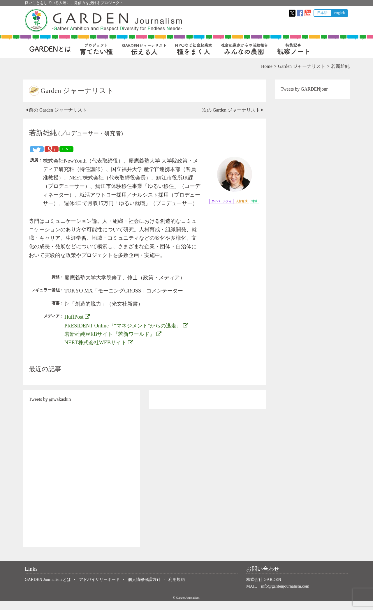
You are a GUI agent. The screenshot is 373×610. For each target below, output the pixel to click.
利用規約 (176, 588)
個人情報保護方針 (144, 588)
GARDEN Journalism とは (48, 588)
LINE (68, 149)
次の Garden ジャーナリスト (231, 109)
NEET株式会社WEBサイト (100, 351)
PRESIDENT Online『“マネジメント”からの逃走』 (128, 334)
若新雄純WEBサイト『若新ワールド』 (114, 342)
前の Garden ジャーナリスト (58, 109)
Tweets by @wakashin (52, 408)
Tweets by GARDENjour (303, 89)
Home (265, 66)
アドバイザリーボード (99, 588)
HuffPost (79, 326)
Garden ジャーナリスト (300, 66)
